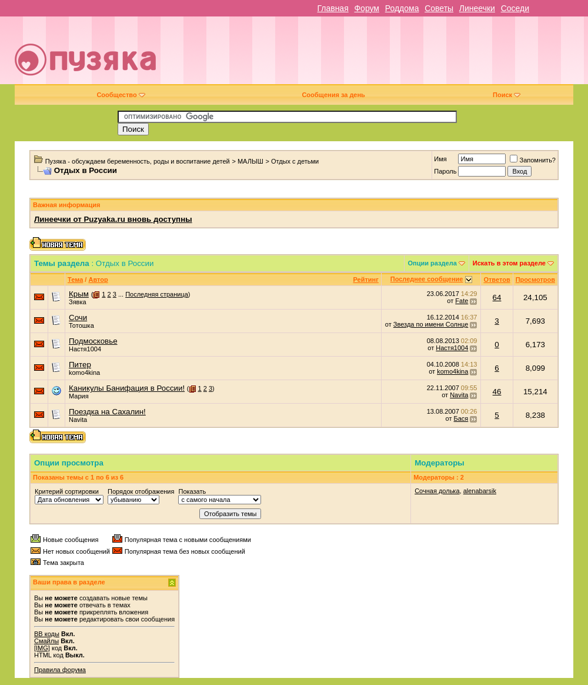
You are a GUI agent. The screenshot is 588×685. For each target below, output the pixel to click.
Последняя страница (156, 294)
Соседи (515, 8)
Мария (79, 396)
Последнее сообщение (426, 278)
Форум (366, 8)
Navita (459, 394)
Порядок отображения (141, 491)
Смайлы (46, 640)
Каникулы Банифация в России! (127, 388)
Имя (440, 158)
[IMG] (42, 647)
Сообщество (120, 94)
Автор (98, 279)
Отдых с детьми (295, 161)
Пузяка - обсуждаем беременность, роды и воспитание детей (137, 161)
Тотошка (81, 325)
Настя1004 (85, 349)
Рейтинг (366, 279)
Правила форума (60, 669)
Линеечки (477, 8)
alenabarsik (479, 490)
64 (497, 297)
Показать (192, 491)
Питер (80, 364)
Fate (461, 300)
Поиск (506, 94)
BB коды (46, 633)
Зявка (77, 301)
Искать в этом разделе (509, 263)
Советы (439, 8)
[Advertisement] (408, 54)
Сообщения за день (333, 94)
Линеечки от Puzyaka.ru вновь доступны (113, 219)
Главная (332, 8)
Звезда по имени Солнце (430, 324)
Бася (461, 418)
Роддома (402, 8)
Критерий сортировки (67, 491)
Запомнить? (533, 160)
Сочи (78, 317)
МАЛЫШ (250, 161)
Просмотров (535, 279)
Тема (75, 279)
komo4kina (84, 372)
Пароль (445, 171)
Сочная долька (437, 490)
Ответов (496, 279)
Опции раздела (432, 263)
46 (497, 391)
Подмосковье (93, 341)
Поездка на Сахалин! (107, 411)
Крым (79, 294)
